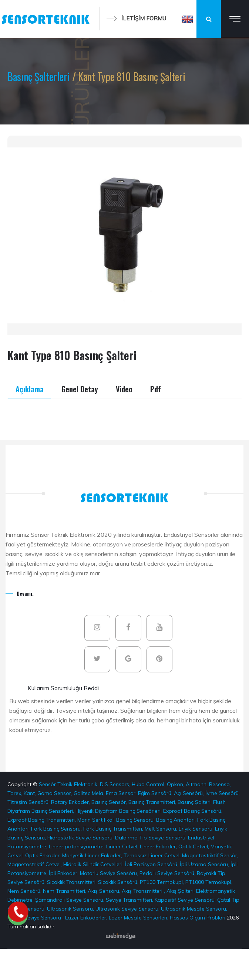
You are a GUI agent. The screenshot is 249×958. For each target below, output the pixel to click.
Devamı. (25, 593)
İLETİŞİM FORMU (136, 18)
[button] (187, 19)
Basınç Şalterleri (39, 76)
